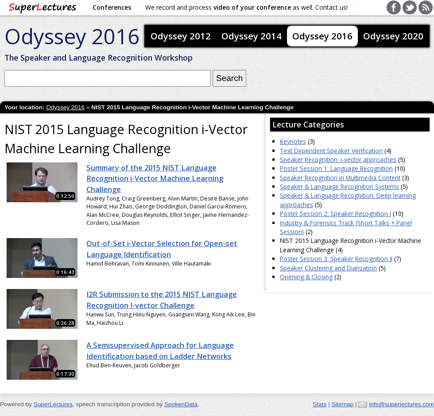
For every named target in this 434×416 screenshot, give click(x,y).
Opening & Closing (306, 277)
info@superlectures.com (401, 404)
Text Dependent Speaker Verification (331, 150)
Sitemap (342, 404)
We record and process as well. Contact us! (246, 7)
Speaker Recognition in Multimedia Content (340, 177)
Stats (319, 404)
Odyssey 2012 (181, 36)
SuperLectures (53, 404)
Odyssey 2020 (393, 36)
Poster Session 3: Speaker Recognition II (336, 258)
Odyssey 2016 (72, 36)
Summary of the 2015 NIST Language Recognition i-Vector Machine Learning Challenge (154, 178)
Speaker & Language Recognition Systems (339, 186)
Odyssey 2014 (251, 36)
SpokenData (181, 404)
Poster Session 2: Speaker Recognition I (335, 213)
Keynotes (293, 141)
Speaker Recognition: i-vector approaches (338, 159)
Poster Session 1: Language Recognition (336, 168)
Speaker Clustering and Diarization (328, 268)
